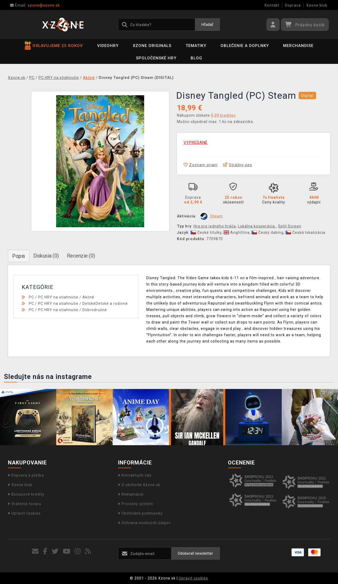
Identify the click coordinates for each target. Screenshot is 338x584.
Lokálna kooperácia (257, 226)
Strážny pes (237, 165)
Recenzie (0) (81, 256)
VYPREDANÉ (196, 142)
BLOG (196, 58)
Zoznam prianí (201, 165)
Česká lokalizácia (305, 232)
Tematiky (196, 45)
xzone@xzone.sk (35, 5)
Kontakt (272, 5)
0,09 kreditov (223, 115)
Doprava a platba (26, 475)
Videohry (108, 45)
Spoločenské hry (156, 58)
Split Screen (289, 226)
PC (31, 297)
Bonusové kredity (26, 494)
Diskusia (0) (46, 256)
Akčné (88, 297)
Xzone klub (316, 5)
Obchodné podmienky (140, 513)
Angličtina (237, 232)
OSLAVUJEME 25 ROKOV (54, 46)
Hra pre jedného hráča (215, 226)
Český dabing (268, 232)
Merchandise (298, 45)
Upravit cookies (24, 513)
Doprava (293, 5)
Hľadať (207, 24)
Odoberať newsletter (195, 553)
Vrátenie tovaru (24, 504)
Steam (216, 216)
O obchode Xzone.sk (139, 485)
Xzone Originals (152, 45)
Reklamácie (131, 494)
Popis (18, 256)
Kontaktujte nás (135, 475)
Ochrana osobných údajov (144, 523)
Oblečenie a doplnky (244, 45)
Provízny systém (135, 504)
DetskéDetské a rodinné (105, 303)
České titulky (206, 232)
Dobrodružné (94, 310)
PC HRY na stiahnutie (58, 297)
